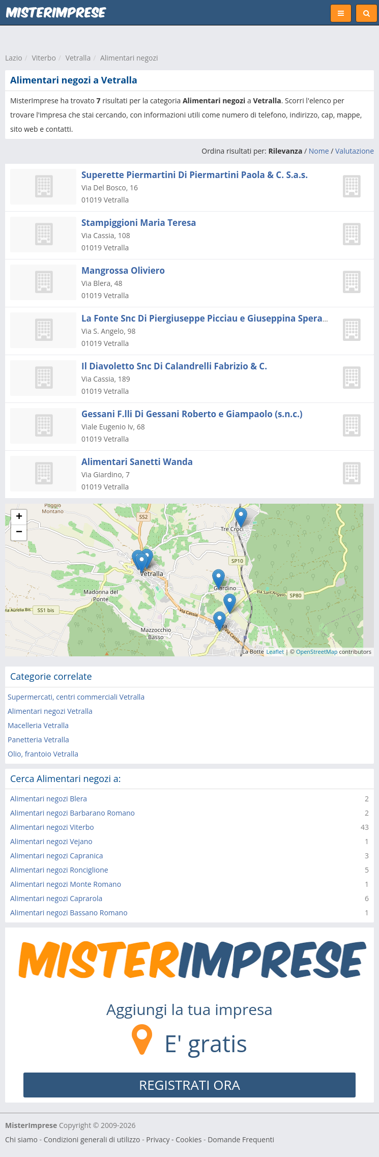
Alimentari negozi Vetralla (50, 711)
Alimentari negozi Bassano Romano (69, 912)
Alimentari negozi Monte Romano (65, 884)
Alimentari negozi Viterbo (52, 827)
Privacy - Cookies (173, 1139)
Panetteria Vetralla (38, 739)
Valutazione (354, 151)
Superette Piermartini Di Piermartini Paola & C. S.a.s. (194, 175)
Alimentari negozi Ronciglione (59, 870)
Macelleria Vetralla (38, 725)
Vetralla (78, 58)
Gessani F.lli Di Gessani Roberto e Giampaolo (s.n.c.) (192, 414)
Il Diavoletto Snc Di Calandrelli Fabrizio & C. (174, 366)
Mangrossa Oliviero (123, 270)
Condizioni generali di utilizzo (92, 1139)
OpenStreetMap (317, 651)
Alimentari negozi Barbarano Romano (72, 813)
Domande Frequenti (241, 1139)
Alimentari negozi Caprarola (56, 898)
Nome (319, 151)
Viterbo (43, 58)
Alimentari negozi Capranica (56, 855)
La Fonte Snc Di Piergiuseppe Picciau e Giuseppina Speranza (209, 318)
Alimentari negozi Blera (48, 798)
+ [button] (19, 517)
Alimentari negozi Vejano (51, 841)
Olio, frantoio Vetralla (43, 754)
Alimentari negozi (129, 58)
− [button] (19, 532)
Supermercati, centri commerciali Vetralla (76, 697)
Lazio (13, 58)
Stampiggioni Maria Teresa (138, 222)
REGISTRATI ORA (189, 1085)
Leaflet (275, 651)
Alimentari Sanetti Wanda (137, 462)
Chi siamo (21, 1139)
